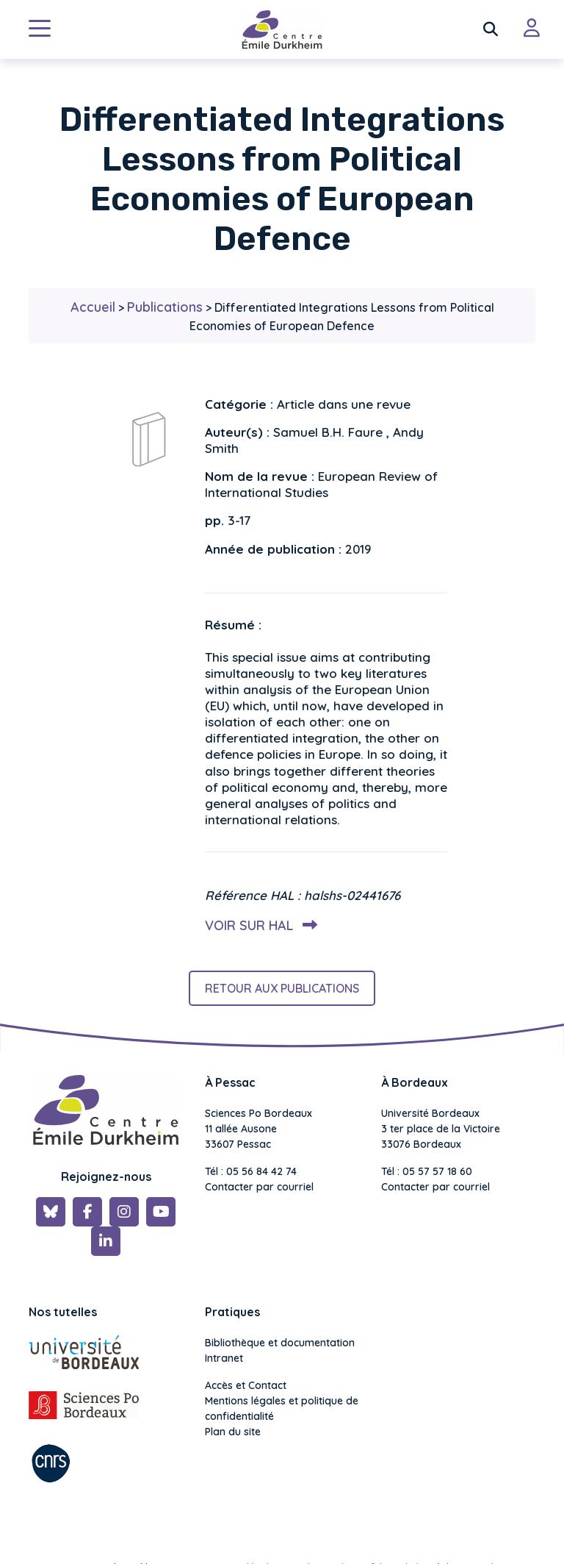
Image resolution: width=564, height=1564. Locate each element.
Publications (165, 307)
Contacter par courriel (259, 1186)
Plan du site (233, 1431)
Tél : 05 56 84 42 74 (251, 1171)
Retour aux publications (282, 988)
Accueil (92, 307)
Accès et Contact (245, 1385)
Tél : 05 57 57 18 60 (426, 1171)
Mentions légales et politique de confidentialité (281, 1408)
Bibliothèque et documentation (280, 1342)
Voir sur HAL (258, 925)
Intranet (224, 1358)
